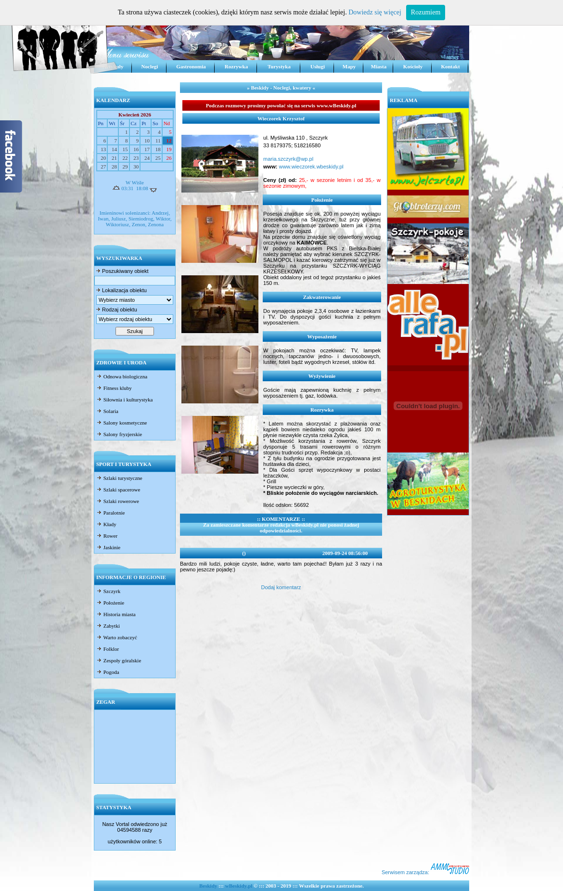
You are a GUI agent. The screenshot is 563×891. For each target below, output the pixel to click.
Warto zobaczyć (116, 637)
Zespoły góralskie (118, 660)
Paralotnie (110, 513)
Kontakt (450, 66)
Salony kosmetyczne (121, 423)
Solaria (107, 411)
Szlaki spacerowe (118, 489)
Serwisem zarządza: (425, 872)
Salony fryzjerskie (119, 434)
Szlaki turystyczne (119, 478)
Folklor (107, 649)
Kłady (106, 524)
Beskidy (208, 886)
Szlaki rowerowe (117, 501)
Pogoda (107, 672)
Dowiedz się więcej (374, 12)
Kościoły (412, 66)
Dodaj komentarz (281, 587)
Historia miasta (116, 614)
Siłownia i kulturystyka (124, 399)
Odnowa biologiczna (121, 376)
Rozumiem (425, 12)
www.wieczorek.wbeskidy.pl (310, 166)
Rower (106, 536)
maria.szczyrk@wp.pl (288, 159)
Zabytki (108, 626)
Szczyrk (108, 591)
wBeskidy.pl (239, 886)
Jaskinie (108, 547)
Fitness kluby (114, 388)
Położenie (110, 603)
